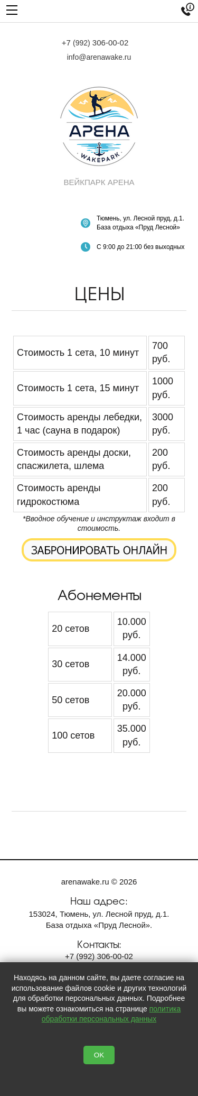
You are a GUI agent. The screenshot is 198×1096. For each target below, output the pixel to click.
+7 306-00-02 (95, 42)
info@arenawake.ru (99, 57)
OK (99, 1055)
